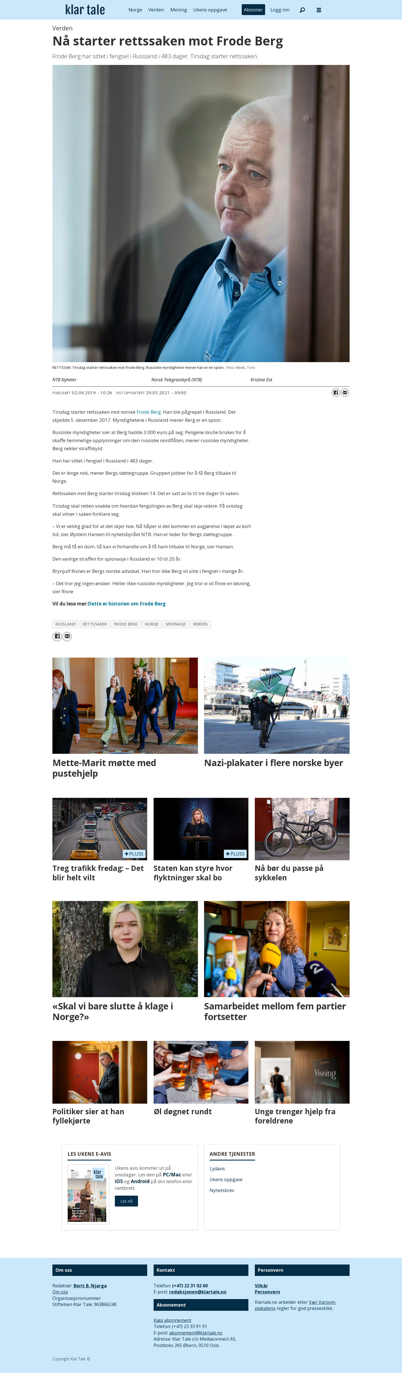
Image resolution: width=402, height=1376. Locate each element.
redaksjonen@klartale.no (197, 1292)
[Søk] (302, 10)
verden (200, 624)
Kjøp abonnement (172, 1320)
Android (140, 1181)
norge (152, 624)
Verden (156, 9)
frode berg (126, 624)
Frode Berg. (149, 412)
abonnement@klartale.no (195, 1333)
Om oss (60, 1292)
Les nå (126, 1201)
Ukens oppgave (210, 9)
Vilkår (261, 1286)
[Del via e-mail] (345, 392)
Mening (178, 9)
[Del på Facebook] (336, 392)
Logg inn (279, 9)
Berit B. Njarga (90, 1286)
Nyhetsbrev (222, 1190)
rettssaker (95, 624)
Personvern (267, 1292)
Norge (135, 9)
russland (65, 624)
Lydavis (217, 1169)
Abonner (253, 9)
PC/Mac (172, 1174)
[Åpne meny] (319, 10)
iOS (119, 1181)
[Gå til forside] (85, 9)
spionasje (176, 624)
